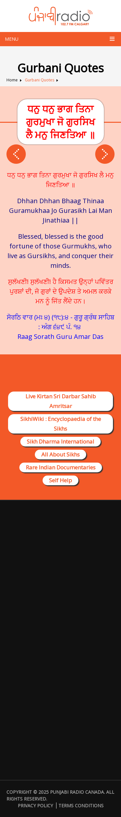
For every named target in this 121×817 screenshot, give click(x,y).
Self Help (60, 480)
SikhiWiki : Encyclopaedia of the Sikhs (60, 423)
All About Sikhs (60, 454)
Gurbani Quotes (39, 80)
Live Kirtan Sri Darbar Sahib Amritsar (60, 401)
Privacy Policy (35, 805)
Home (12, 80)
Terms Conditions (81, 805)
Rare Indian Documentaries (61, 467)
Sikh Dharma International (60, 441)
